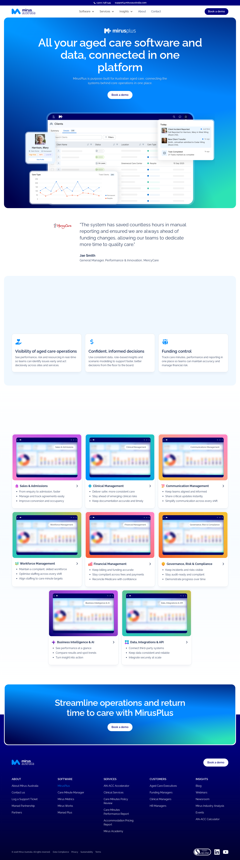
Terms (98, 852)
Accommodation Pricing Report (119, 822)
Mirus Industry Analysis (210, 805)
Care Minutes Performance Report (116, 811)
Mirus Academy (113, 831)
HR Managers (158, 805)
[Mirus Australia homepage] (38, 11)
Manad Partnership (23, 805)
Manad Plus (65, 812)
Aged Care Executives (163, 785)
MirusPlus (64, 785)
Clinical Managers (160, 799)
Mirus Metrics (66, 799)
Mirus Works (65, 805)
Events (200, 812)
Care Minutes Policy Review (116, 801)
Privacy (74, 852)
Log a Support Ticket (25, 799)
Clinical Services (114, 792)
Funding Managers (161, 792)
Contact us (18, 792)
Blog (199, 785)
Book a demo (215, 762)
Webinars (201, 792)
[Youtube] (225, 852)
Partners (17, 812)
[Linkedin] (217, 852)
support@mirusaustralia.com (130, 2)
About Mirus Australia (25, 785)
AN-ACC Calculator (208, 819)
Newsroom (203, 799)
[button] (86, 11)
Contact (156, 11)
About (142, 11)
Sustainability (86, 852)
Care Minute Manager (71, 792)
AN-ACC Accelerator (116, 785)
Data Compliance (61, 852)
